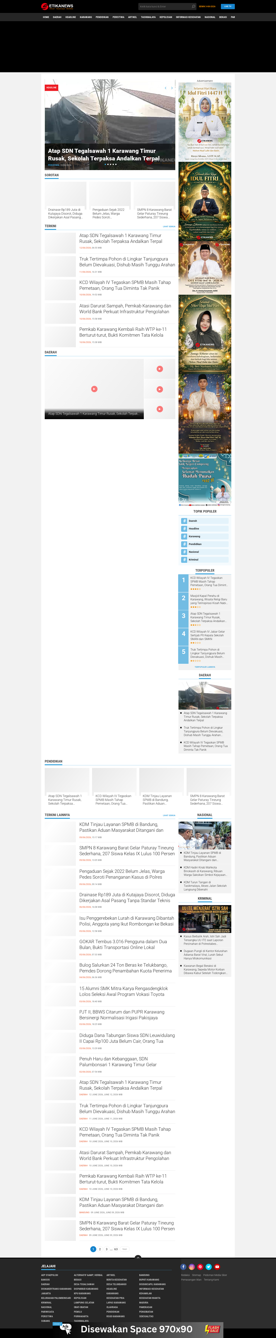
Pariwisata (47, 1311)
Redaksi (185, 1274)
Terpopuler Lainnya (205, 666)
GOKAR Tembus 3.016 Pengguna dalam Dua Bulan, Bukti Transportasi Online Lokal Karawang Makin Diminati (123, 947)
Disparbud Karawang (86, 1288)
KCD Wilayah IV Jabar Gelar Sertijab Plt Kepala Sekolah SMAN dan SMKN (208, 635)
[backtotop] (138, 1257)
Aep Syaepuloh (49, 1274)
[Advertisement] (138, 47)
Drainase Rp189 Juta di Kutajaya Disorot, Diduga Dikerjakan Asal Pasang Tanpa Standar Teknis (65, 213)
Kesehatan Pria (115, 1297)
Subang (45, 1320)
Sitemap (196, 1274)
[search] (167, 6)
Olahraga (112, 1306)
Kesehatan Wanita (149, 1297)
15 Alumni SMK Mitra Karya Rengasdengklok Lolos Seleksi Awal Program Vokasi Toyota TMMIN (123, 993)
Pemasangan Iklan (191, 1279)
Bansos (45, 1279)
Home (46, 17)
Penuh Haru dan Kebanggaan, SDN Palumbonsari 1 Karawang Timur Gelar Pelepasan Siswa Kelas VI (117, 1064)
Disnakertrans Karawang (56, 1288)
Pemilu (78, 1311)
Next (125, 1248)
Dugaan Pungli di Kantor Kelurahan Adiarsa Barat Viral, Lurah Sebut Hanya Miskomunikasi (205, 954)
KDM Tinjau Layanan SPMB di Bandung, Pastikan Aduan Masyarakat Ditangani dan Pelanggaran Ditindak (161, 799)
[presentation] (165, 88)
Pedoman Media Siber (215, 1274)
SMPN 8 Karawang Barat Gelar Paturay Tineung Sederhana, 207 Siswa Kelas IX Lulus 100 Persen (154, 213)
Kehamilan (145, 1292)
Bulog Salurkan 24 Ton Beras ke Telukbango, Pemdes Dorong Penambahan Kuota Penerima (125, 967)
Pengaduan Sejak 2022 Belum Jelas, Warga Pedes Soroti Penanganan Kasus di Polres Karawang (108, 213)
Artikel (133, 17)
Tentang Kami (211, 1279)
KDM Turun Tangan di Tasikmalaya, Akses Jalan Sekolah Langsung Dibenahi (205, 885)
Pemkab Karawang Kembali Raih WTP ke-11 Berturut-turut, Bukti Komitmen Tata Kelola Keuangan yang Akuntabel (123, 335)
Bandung (144, 1274)
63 (116, 1248)
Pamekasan (145, 1306)
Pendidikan (102, 17)
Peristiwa (119, 17)
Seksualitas (146, 1315)
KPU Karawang (82, 1292)
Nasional (210, 17)
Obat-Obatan (81, 1306)
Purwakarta (81, 1315)
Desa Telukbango (116, 1283)
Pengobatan (146, 1311)
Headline (71, 17)
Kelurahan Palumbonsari (56, 1297)
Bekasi (224, 17)
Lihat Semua (169, 226)
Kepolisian (166, 17)
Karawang (86, 17)
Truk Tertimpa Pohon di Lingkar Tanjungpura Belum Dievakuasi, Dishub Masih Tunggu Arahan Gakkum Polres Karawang (127, 265)
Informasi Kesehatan (189, 17)
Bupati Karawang (149, 1279)
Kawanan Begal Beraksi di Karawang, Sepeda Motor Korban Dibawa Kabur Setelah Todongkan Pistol (205, 968)
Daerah (57, 17)
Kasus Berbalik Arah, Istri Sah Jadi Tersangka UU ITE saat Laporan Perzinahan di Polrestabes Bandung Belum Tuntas (205, 939)
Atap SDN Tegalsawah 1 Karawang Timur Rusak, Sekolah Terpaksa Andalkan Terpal (108, 154)
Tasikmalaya (149, 17)
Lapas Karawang (116, 1301)
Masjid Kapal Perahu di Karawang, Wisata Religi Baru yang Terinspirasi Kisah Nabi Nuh (209, 599)
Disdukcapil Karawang (152, 1283)
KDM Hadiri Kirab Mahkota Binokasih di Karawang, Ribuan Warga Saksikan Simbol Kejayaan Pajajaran (204, 870)
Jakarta (46, 1292)
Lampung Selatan (84, 1301)
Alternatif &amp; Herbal (88, 1274)
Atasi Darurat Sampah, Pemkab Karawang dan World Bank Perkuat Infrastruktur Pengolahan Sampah (125, 311)
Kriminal (193, 559)
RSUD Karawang (115, 1315)
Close (57, 1324)
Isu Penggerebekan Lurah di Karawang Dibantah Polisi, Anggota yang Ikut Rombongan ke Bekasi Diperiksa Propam (126, 923)
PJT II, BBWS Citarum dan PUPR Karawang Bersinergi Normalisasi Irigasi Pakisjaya (121, 1014)
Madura (143, 1301)
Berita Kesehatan (116, 1279)
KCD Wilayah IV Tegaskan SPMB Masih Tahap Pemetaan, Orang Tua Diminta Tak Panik (124, 285)
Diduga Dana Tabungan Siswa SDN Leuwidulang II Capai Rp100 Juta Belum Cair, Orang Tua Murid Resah (127, 1040)
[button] (105, 164)
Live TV (227, 6)
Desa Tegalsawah (84, 1283)
